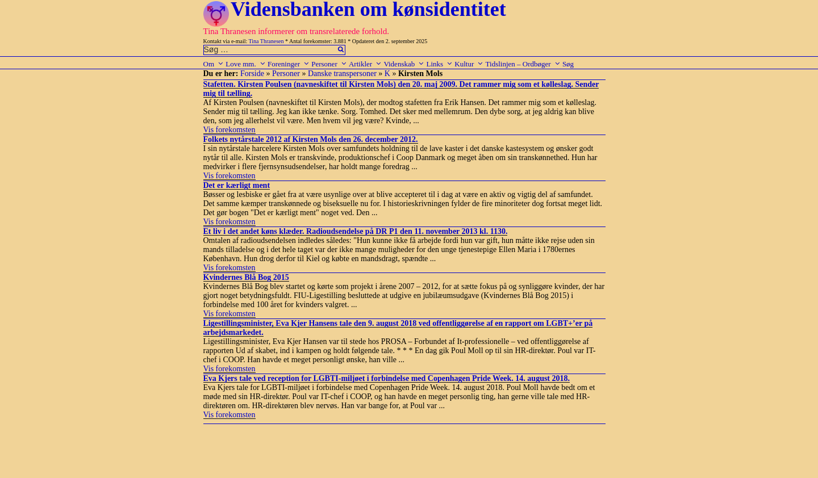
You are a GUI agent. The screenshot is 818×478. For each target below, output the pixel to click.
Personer (329, 64)
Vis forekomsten (229, 129)
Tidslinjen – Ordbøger (523, 64)
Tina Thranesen (266, 41)
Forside (252, 73)
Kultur (468, 64)
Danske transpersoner (342, 73)
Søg (568, 64)
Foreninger (289, 64)
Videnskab (403, 64)
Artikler (365, 64)
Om (213, 64)
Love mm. (245, 64)
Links (439, 64)
